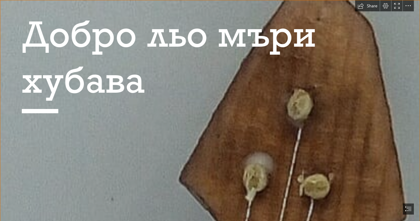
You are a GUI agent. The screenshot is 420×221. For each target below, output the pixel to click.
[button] (367, 5)
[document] (210, 110)
